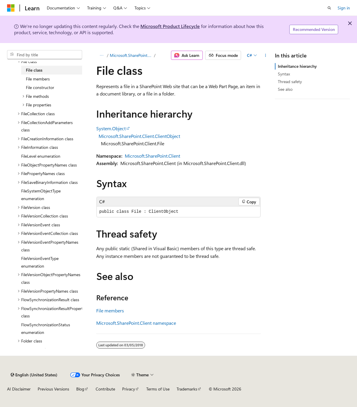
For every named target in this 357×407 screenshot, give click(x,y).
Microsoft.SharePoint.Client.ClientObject (139, 136)
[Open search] (329, 8)
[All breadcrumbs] (101, 55)
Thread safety (290, 81)
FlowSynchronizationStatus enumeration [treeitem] (45, 328)
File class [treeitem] (34, 70)
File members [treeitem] (38, 79)
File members (110, 310)
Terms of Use (158, 389)
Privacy (128, 389)
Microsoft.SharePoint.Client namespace (136, 323)
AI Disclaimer (19, 389)
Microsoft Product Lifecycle (170, 26)
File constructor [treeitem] (40, 87)
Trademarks (187, 389)
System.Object (111, 128)
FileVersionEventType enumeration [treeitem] (40, 262)
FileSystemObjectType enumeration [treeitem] (41, 194)
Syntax (284, 74)
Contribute (105, 389)
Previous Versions (53, 389)
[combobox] (44, 55)
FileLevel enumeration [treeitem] (40, 156)
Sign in (344, 8)
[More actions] (265, 55)
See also (285, 89)
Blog (80, 389)
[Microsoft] (11, 8)
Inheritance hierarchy (297, 66)
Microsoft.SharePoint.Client (131, 55)
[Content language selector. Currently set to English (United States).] (34, 375)
